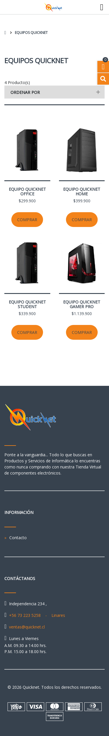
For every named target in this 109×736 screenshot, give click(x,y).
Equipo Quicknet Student (27, 304)
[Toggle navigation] (101, 7)
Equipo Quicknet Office (27, 191)
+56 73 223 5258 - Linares (37, 615)
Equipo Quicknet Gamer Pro (81, 304)
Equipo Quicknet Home (81, 191)
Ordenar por (25, 92)
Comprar (27, 219)
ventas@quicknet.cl (27, 627)
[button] (54, 92)
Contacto (18, 537)
